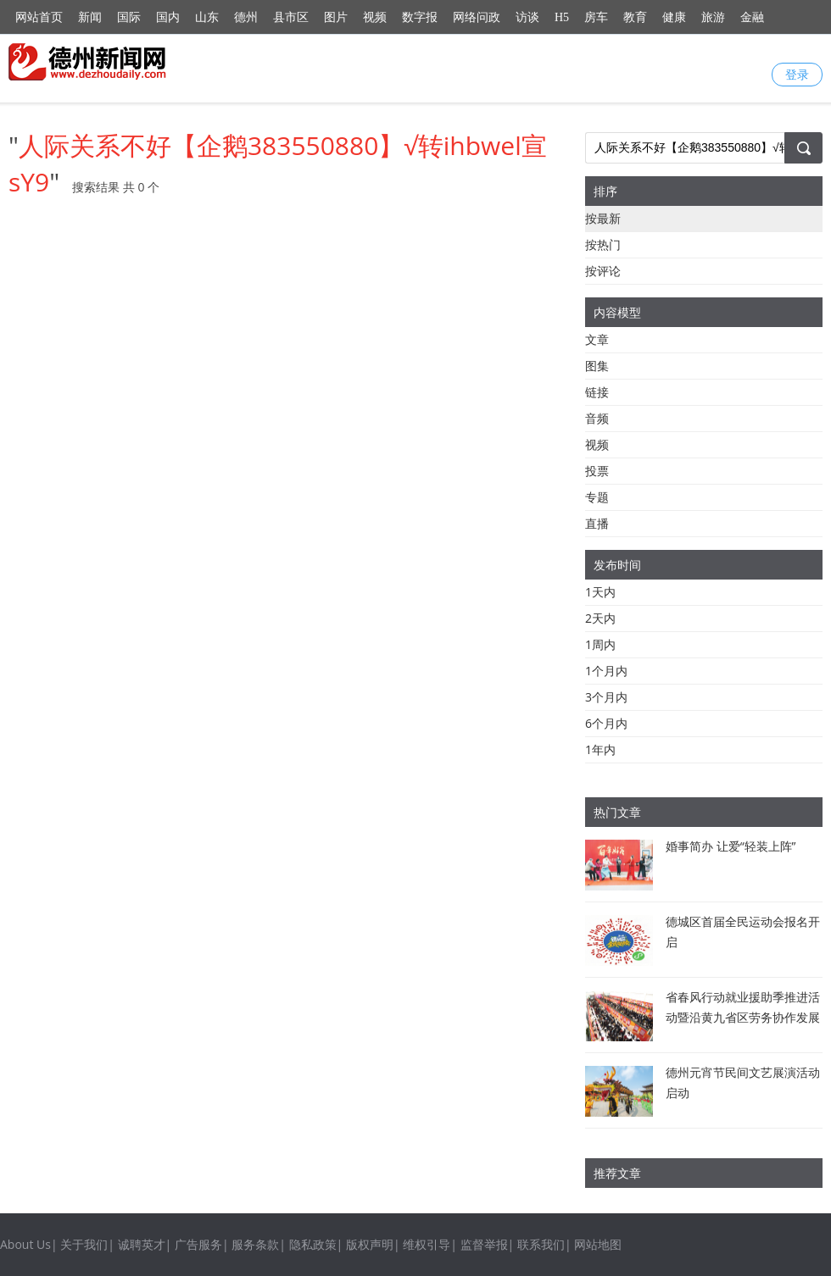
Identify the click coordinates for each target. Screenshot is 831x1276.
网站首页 (39, 17)
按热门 (603, 244)
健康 (674, 17)
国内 (168, 17)
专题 (597, 497)
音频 (597, 418)
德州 (246, 17)
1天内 (600, 592)
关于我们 (84, 1244)
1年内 (600, 749)
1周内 (600, 644)
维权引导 (426, 1244)
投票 (597, 471)
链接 (597, 392)
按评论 (603, 271)
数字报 (420, 17)
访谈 (527, 17)
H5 (562, 17)
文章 (597, 339)
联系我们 (541, 1244)
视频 (375, 17)
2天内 (600, 618)
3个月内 (606, 697)
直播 (597, 523)
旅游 (713, 17)
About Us (25, 1244)
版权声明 (369, 1244)
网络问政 (476, 17)
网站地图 (598, 1244)
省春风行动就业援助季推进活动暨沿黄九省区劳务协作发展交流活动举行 (743, 1017)
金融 (752, 17)
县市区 (291, 17)
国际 (129, 17)
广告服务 (198, 1244)
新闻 (90, 17)
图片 (336, 17)
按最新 (603, 218)
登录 (797, 74)
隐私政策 (313, 1244)
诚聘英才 (141, 1244)
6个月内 (606, 723)
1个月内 (606, 671)
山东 (207, 17)
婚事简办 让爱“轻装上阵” (730, 846)
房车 (596, 17)
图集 (597, 366)
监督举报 (484, 1244)
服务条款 (255, 1244)
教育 (635, 17)
